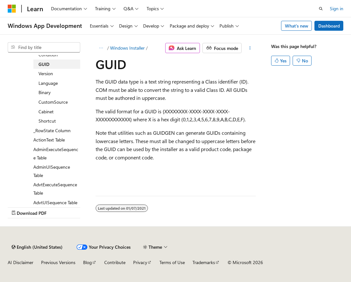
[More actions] (249, 48)
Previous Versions (58, 262)
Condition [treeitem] (48, 55)
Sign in (336, 8)
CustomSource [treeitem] (53, 102)
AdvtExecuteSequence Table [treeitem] (55, 188)
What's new (296, 26)
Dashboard (329, 26)
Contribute (114, 262)
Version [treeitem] (46, 73)
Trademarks (204, 262)
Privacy (140, 262)
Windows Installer (127, 48)
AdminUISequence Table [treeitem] (51, 171)
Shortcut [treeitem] (47, 121)
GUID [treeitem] (44, 64)
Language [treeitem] (48, 83)
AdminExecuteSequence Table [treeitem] (55, 153)
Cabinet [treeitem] (46, 112)
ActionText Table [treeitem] (49, 140)
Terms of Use (172, 262)
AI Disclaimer (20, 262)
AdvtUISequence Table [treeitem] (55, 202)
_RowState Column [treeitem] (52, 130)
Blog (87, 262)
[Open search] (320, 8)
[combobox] (44, 47)
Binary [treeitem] (45, 92)
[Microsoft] (12, 8)
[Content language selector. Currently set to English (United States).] (37, 247)
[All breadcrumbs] (101, 48)
